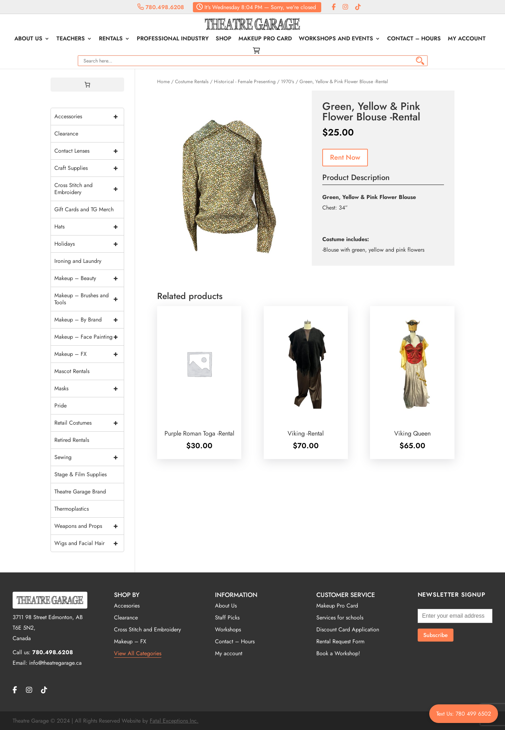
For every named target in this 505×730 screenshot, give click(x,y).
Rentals (111, 39)
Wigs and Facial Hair (89, 543)
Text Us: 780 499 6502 (463, 714)
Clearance (66, 134)
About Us (28, 39)
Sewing (89, 457)
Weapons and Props (89, 526)
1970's (287, 81)
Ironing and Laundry (77, 261)
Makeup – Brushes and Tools (89, 299)
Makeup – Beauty (89, 278)
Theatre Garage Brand (80, 491)
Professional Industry (173, 39)
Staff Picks (227, 617)
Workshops (228, 629)
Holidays (89, 243)
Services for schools (339, 617)
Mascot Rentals (71, 371)
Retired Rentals (71, 440)
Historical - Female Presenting (245, 81)
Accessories (89, 116)
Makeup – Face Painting (89, 336)
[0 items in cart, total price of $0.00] (87, 85)
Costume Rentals (192, 81)
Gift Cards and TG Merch (84, 209)
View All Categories (137, 653)
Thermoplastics (71, 509)
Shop (223, 39)
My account (467, 39)
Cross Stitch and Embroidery (89, 189)
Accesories (127, 606)
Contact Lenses (89, 150)
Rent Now (345, 157)
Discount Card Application (347, 629)
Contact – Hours (414, 39)
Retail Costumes (89, 422)
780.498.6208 (160, 7)
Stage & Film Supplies (80, 474)
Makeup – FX (89, 354)
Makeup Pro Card (265, 39)
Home (163, 81)
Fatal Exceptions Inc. (174, 721)
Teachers (70, 39)
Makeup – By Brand (89, 319)
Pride (60, 405)
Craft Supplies (89, 168)
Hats (89, 226)
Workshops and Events (336, 39)
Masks (89, 388)
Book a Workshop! (338, 653)
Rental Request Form (340, 641)
